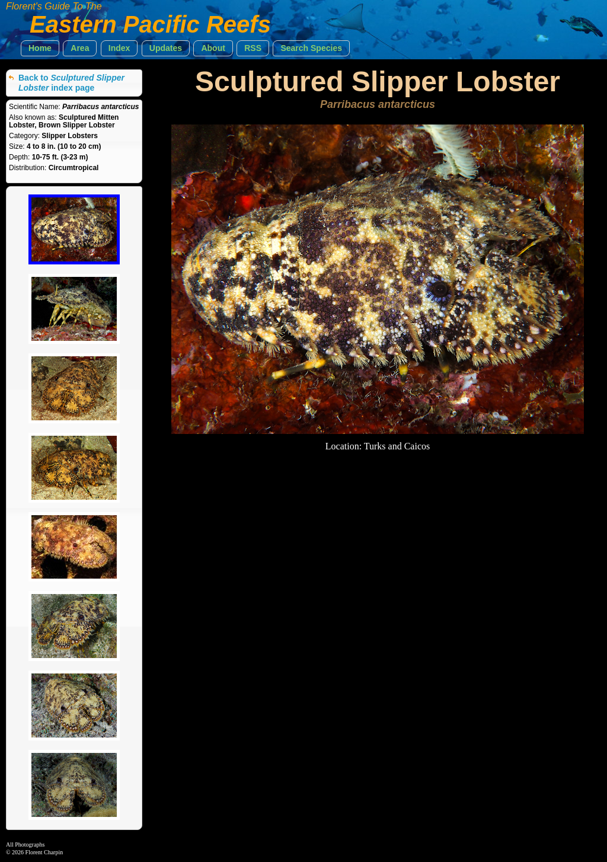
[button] (40, 48)
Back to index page (71, 82)
